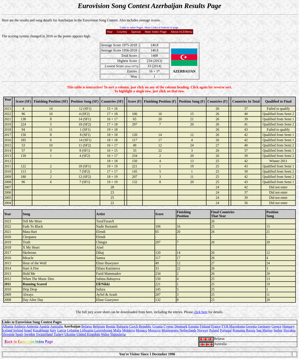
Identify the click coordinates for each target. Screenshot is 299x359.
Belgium (99, 326)
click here (201, 312)
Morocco (154, 330)
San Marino (264, 330)
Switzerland (44, 334)
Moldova (128, 330)
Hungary (288, 326)
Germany (264, 326)
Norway (202, 330)
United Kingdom (88, 334)
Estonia (193, 326)
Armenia (32, 326)
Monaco (141, 330)
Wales (105, 334)
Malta (117, 330)
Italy (53, 330)
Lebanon (73, 330)
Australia (56, 326)
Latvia (61, 330)
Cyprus (168, 326)
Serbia (277, 330)
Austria (44, 326)
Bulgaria (122, 326)
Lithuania (86, 330)
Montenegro (170, 330)
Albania (7, 326)
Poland (214, 330)
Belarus (86, 326)
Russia (250, 330)
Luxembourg (103, 330)
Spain (19, 334)
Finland (205, 326)
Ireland (18, 330)
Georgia (251, 326)
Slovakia (289, 330)
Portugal (226, 330)
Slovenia (8, 334)
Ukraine (70, 334)
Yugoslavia (117, 334)
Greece (276, 326)
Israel (28, 330)
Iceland (7, 330)
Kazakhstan (41, 330)
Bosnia (110, 326)
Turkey (58, 334)
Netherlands (187, 330)
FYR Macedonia (233, 326)
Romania (238, 330)
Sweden (29, 334)
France (216, 326)
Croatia (157, 326)
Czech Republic (140, 326)
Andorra (20, 326)
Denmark (180, 326)
